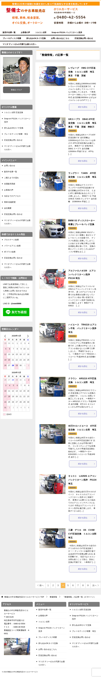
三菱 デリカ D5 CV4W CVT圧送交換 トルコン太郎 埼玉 (83, 534)
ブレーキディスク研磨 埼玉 (16, 134)
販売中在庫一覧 (9, 32)
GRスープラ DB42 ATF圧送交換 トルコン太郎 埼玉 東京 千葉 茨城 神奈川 (83, 123)
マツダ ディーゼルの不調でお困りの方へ (19, 44)
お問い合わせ (9, 166)
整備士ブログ (16, 90)
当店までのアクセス (12, 196)
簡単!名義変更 (10, 202)
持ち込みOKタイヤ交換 (36, 38)
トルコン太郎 (40, 32)
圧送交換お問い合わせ (84, 38)
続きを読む (86, 107)
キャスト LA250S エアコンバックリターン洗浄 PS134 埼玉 (82, 480)
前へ (41, 585)
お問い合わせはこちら (60, 38)
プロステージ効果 (11, 240)
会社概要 (7, 208)
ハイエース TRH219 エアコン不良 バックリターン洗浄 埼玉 (83, 328)
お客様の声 (25, 32)
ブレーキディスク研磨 (12, 38)
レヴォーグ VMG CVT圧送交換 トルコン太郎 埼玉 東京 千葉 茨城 (82, 72)
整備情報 (72, 80)
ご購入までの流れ (11, 178)
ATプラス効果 (10, 252)
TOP (24, 597)
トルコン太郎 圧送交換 (13, 112)
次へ (94, 585)
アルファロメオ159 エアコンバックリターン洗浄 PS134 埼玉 (82, 274)
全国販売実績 (9, 184)
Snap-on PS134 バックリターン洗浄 (67, 32)
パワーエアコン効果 (12, 246)
